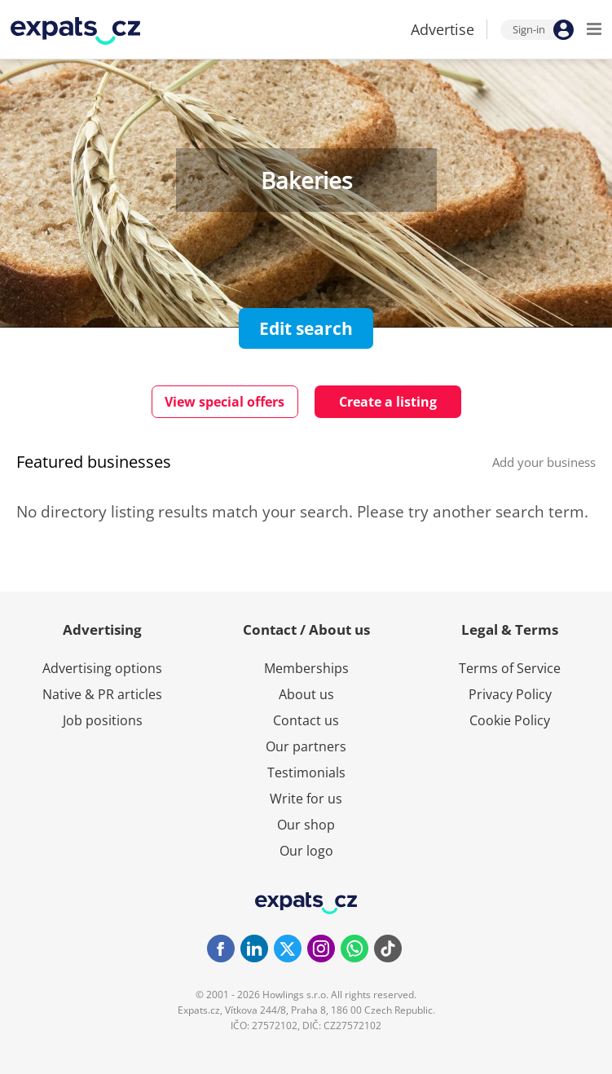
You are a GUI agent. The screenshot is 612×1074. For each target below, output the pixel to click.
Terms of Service (510, 668)
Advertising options (102, 668)
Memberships (306, 668)
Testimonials (306, 772)
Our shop (306, 825)
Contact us (306, 720)
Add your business (544, 462)
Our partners (306, 746)
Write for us (306, 799)
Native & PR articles (102, 694)
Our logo (306, 851)
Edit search (306, 328)
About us (306, 694)
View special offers (224, 402)
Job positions (103, 720)
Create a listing (388, 402)
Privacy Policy (510, 694)
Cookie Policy (509, 720)
